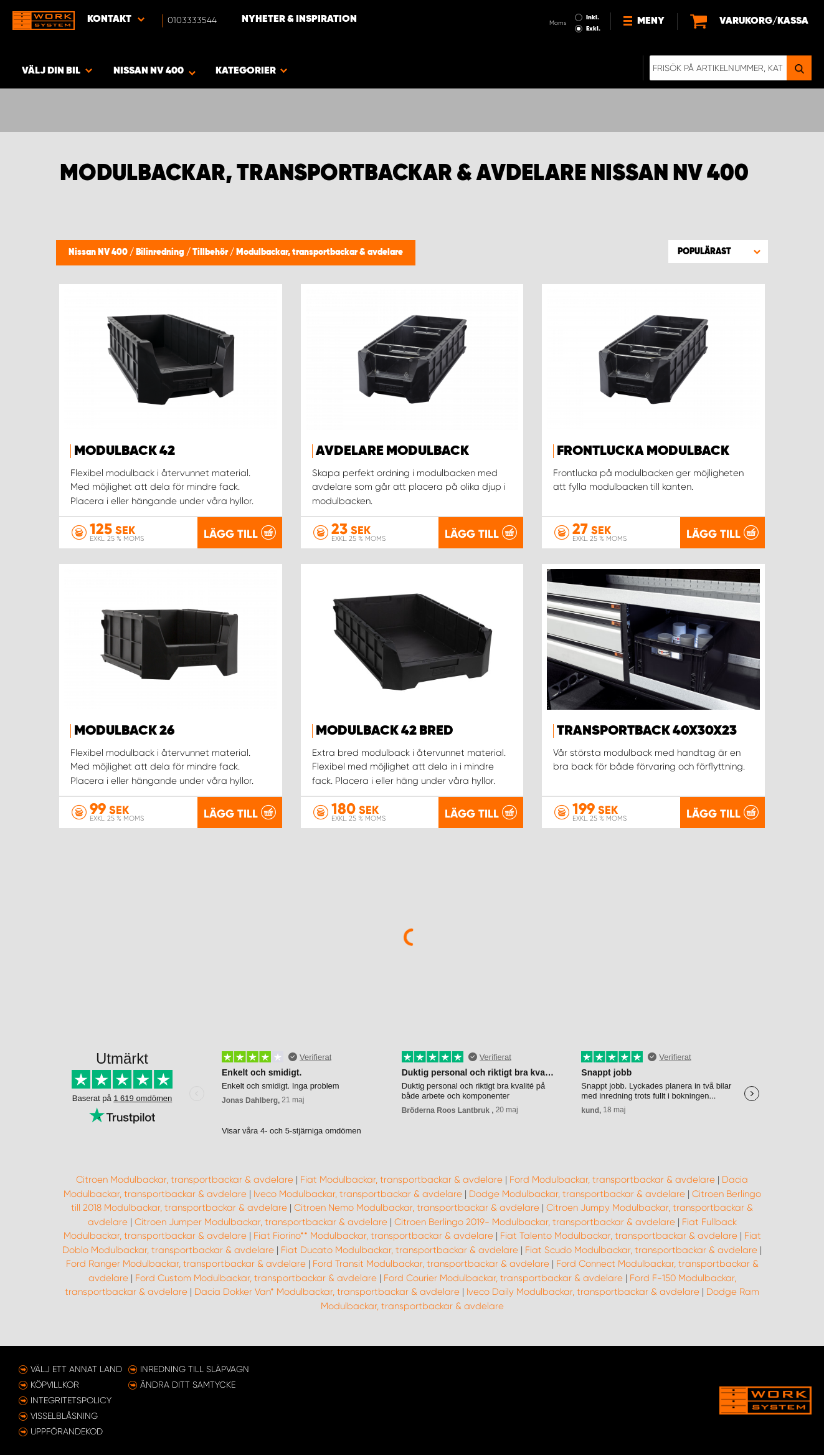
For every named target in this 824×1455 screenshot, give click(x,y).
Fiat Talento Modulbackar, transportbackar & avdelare (618, 1235)
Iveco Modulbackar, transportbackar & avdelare (357, 1194)
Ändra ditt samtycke (187, 1385)
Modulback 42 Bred (384, 731)
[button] (718, 251)
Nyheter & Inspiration (299, 19)
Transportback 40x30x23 (647, 731)
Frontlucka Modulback (643, 451)
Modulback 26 (124, 731)
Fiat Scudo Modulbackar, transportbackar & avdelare (641, 1250)
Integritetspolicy (71, 1400)
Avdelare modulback (392, 451)
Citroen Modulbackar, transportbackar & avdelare (184, 1179)
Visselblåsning (64, 1416)
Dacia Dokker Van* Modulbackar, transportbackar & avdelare (327, 1291)
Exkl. (593, 29)
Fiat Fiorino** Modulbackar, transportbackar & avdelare (373, 1235)
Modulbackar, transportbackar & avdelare (319, 252)
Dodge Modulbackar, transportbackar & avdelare (577, 1194)
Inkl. (592, 17)
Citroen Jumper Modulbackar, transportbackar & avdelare (261, 1222)
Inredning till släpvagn (194, 1369)
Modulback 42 (124, 451)
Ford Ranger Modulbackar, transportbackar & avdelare (186, 1263)
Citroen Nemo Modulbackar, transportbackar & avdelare (416, 1207)
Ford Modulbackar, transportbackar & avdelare (612, 1179)
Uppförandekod (67, 1431)
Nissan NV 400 (99, 252)
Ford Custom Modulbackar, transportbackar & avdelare (256, 1278)
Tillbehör (211, 252)
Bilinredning (161, 252)
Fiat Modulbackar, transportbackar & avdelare (401, 1179)
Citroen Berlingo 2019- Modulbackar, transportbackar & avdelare (534, 1222)
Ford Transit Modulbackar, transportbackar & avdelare (431, 1263)
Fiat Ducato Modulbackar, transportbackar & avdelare (399, 1250)
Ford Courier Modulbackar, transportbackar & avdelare (503, 1278)
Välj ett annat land (76, 1369)
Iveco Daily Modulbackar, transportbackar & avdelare (582, 1291)
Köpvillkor (55, 1385)
